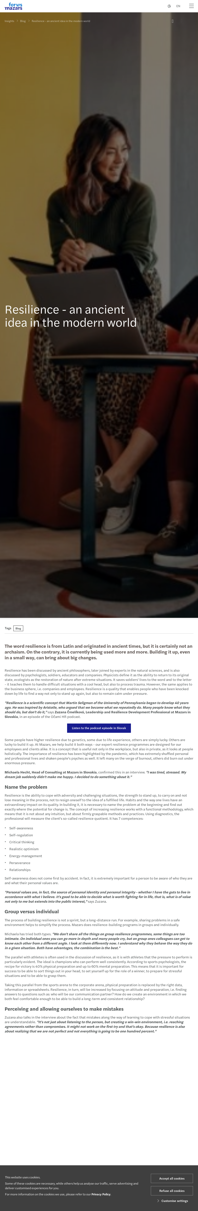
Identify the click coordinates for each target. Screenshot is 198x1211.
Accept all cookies (171, 1178)
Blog (23, 20)
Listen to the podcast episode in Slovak (99, 728)
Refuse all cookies (171, 1190)
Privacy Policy (100, 1194)
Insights (9, 21)
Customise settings (172, 1200)
